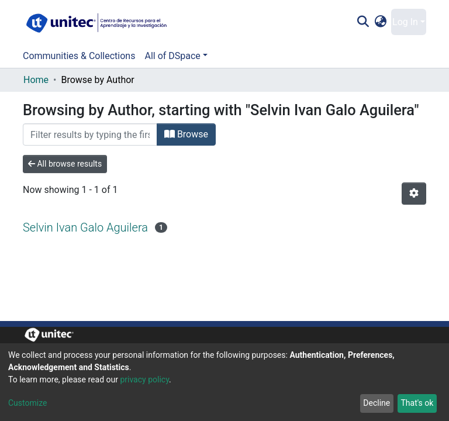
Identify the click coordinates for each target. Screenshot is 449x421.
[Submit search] (362, 22)
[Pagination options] (414, 193)
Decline (376, 403)
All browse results (65, 163)
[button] (381, 22)
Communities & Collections (79, 55)
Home (36, 79)
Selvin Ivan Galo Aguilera (85, 227)
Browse (186, 134)
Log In (405, 21)
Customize (27, 403)
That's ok (416, 403)
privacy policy (144, 379)
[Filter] (90, 134)
